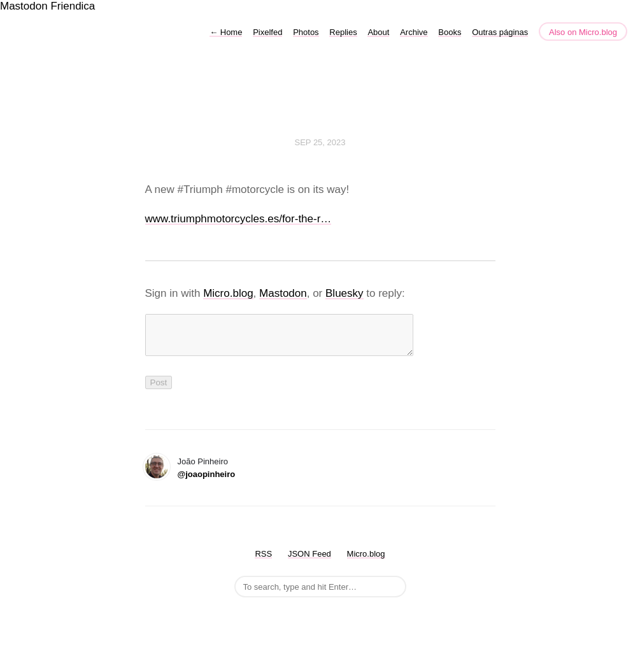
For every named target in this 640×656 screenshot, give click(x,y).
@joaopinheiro (207, 482)
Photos (305, 32)
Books (449, 32)
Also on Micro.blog (583, 32)
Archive (413, 32)
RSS (263, 561)
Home (226, 32)
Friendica (72, 6)
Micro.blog (228, 293)
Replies (343, 32)
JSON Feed (309, 561)
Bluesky (344, 293)
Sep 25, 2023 (320, 142)
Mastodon (24, 6)
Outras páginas (500, 32)
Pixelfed (267, 32)
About (378, 32)
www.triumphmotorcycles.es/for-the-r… (238, 219)
